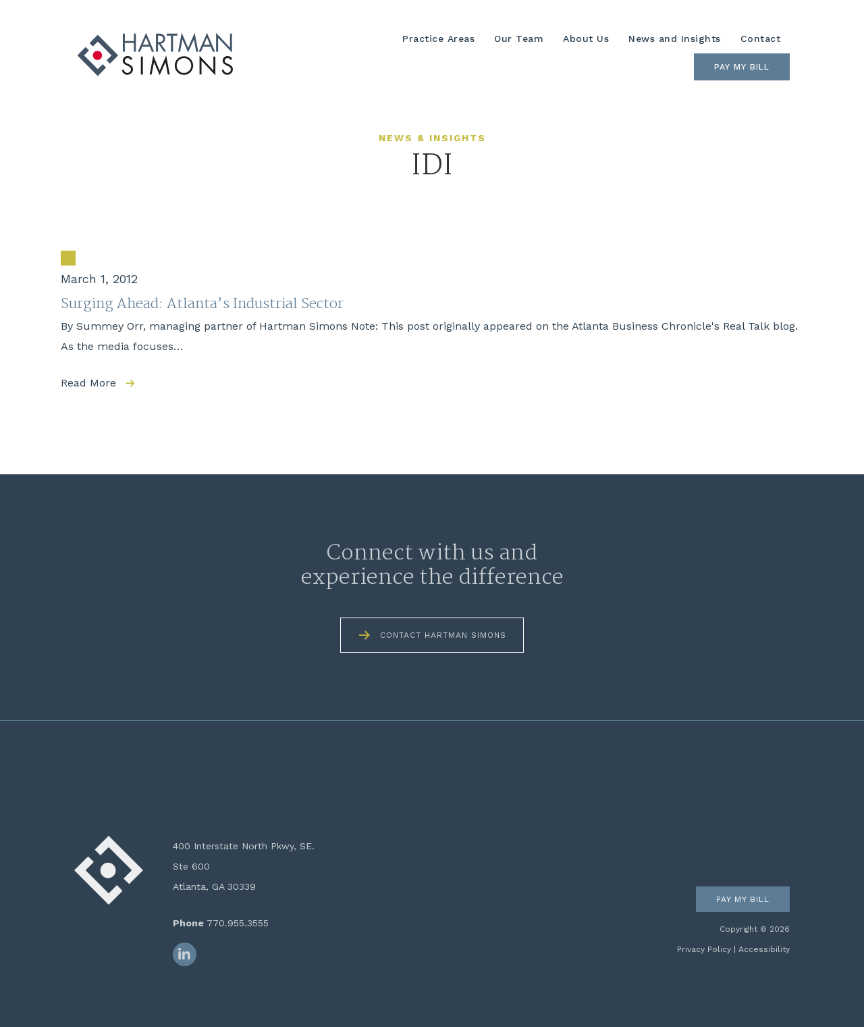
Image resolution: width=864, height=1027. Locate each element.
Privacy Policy (704, 949)
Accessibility (764, 949)
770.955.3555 (238, 923)
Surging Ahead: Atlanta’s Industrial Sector (202, 304)
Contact (760, 38)
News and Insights (674, 38)
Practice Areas (438, 38)
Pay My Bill (742, 67)
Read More (88, 382)
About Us (586, 38)
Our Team (518, 38)
